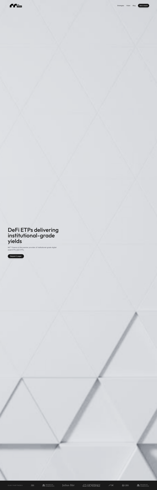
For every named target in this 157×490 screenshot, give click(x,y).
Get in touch (144, 5)
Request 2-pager (16, 256)
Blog (134, 5)
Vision (128, 5)
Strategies (120, 5)
